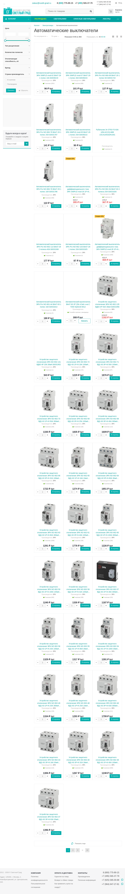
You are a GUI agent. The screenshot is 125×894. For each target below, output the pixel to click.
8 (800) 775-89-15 (110, 872)
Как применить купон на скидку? (63, 885)
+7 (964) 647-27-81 (104, 4)
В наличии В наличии (18, 99)
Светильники (60, 19)
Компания (36, 873)
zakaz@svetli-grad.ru (41, 3)
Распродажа (40, 19)
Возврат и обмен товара (63, 880)
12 (87, 850)
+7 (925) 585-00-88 (104, 2)
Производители (84, 877)
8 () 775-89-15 (65, 3)
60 (102, 37)
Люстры (107, 19)
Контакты (82, 873)
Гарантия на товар (61, 877)
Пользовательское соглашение (38, 885)
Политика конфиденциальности (39, 878)
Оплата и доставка (63, 873)
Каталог (12, 19)
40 (100, 37)
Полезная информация (87, 880)
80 (104, 37)
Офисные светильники (85, 19)
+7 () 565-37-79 (83, 3)
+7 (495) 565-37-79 (110, 876)
